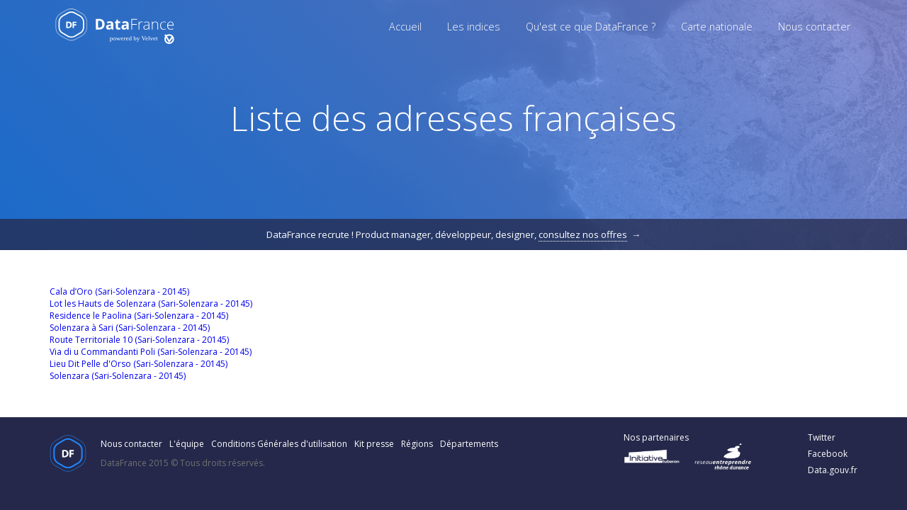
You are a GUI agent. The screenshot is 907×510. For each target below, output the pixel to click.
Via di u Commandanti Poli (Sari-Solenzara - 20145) (151, 352)
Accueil (405, 26)
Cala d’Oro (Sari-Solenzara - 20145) (119, 291)
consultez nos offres (583, 234)
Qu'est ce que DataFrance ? (590, 26)
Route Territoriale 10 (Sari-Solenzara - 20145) (139, 340)
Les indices (473, 26)
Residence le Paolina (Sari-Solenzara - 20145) (139, 316)
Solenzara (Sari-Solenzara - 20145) (118, 376)
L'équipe (186, 444)
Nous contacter (814, 26)
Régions (417, 444)
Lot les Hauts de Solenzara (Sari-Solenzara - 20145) (151, 304)
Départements (469, 444)
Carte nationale (717, 26)
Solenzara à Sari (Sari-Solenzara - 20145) (130, 328)
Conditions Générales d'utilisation (279, 444)
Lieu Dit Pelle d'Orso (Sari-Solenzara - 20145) (138, 364)
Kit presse (374, 444)
